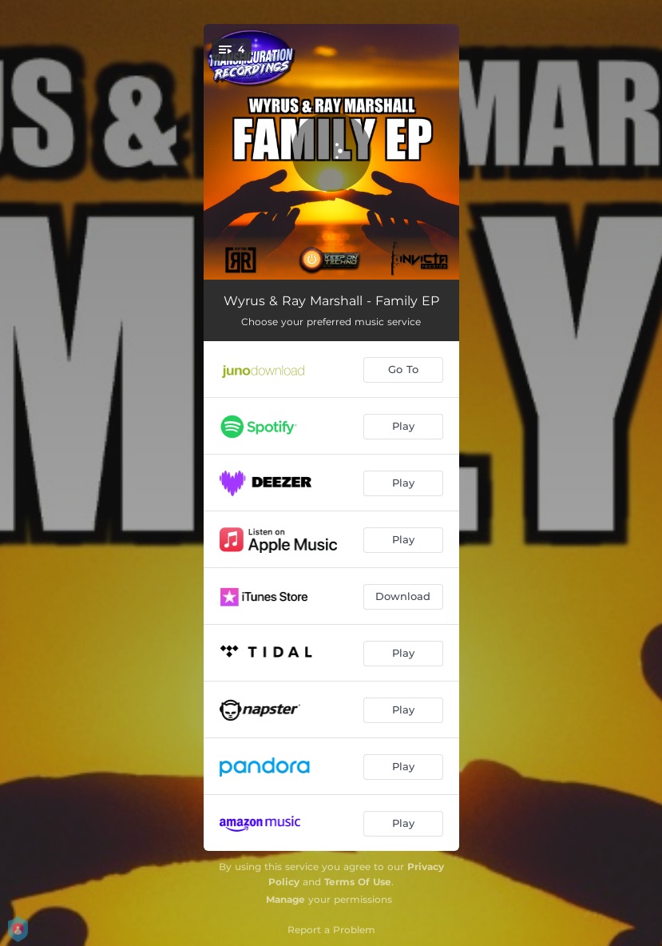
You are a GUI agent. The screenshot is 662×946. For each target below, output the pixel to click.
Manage (285, 899)
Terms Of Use (357, 882)
